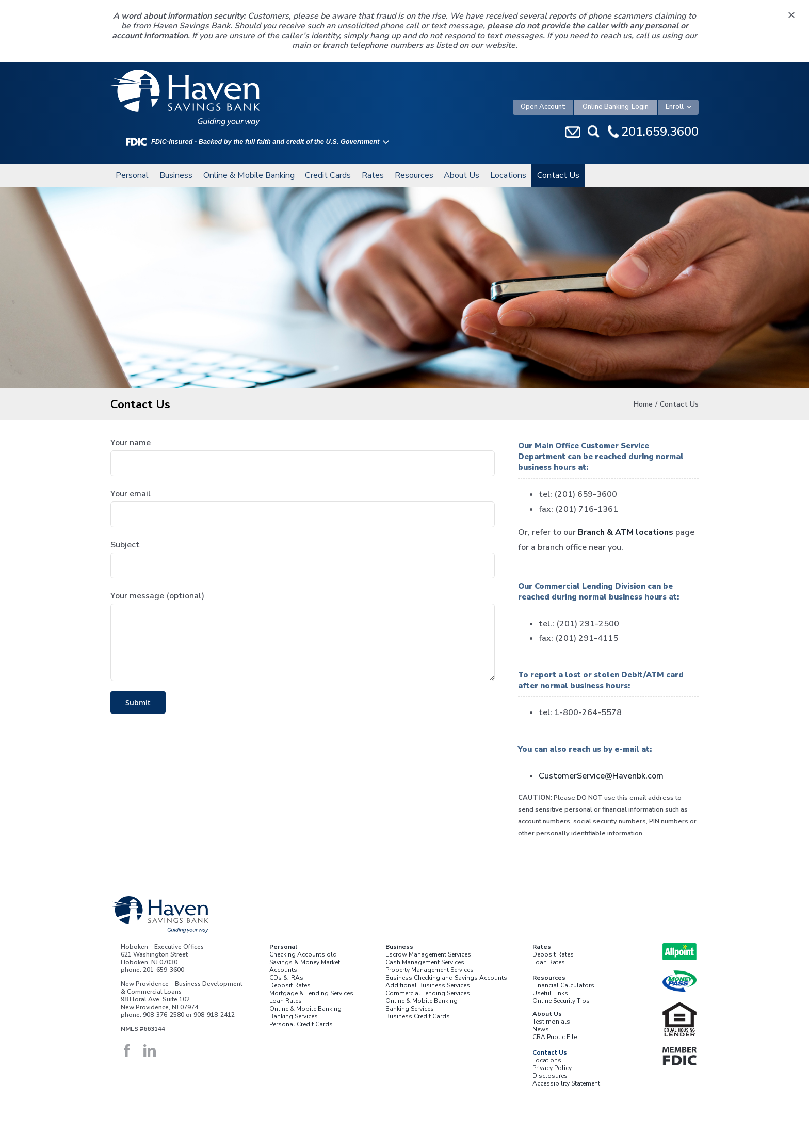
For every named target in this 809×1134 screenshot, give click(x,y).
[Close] (791, 15)
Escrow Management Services (428, 954)
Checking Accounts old (303, 954)
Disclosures (550, 1076)
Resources (548, 978)
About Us (547, 1014)
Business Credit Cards (417, 1016)
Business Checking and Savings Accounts (446, 978)
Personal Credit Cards (301, 1024)
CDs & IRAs (286, 978)
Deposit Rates (290, 985)
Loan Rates (285, 1001)
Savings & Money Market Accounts (304, 966)
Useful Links (550, 993)
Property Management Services (429, 970)
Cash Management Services (424, 962)
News (540, 1029)
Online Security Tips (561, 1001)
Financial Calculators (563, 985)
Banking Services (293, 1016)
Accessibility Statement (566, 1083)
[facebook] (127, 1050)
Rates (541, 947)
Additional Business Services (427, 985)
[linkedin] (149, 1050)
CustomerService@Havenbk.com (601, 776)
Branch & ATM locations (625, 532)
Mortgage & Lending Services (311, 993)
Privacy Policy (552, 1068)
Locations (546, 1060)
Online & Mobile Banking (305, 1009)
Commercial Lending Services (427, 993)
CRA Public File (554, 1037)
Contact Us (549, 1052)
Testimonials (551, 1021)
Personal (283, 947)
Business (399, 947)
